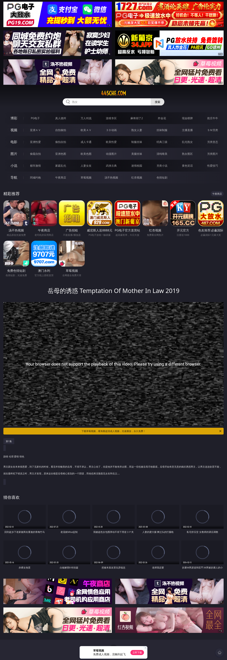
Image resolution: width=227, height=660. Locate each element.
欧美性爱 (111, 142)
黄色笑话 (187, 166)
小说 (14, 165)
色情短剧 (162, 177)
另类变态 (212, 142)
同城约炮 (35, 177)
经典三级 (162, 142)
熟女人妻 (136, 130)
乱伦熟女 (187, 142)
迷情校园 (136, 166)
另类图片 (212, 154)
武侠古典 (111, 166)
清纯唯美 (162, 154)
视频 (14, 130)
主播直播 (187, 130)
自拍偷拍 (60, 130)
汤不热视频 (111, 177)
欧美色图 (86, 154)
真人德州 (60, 118)
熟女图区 (187, 154)
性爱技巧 (212, 166)
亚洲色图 (60, 154)
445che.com (113, 93)
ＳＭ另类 (212, 130)
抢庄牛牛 (212, 118)
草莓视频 (86, 177)
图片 (14, 153)
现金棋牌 (187, 118)
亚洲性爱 (35, 142)
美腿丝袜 (136, 154)
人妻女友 (86, 166)
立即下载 (137, 652)
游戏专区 (111, 118)
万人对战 (86, 118)
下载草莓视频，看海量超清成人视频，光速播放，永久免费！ (151, 431)
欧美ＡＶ (86, 130)
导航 (14, 177)
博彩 (14, 118)
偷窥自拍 (35, 154)
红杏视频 (136, 177)
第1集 (9, 441)
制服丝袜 (136, 142)
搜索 (157, 102)
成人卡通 (86, 142)
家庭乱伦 (60, 166)
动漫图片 (111, 154)
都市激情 (35, 166)
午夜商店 (60, 177)
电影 (14, 142)
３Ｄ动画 (111, 130)
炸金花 (162, 118)
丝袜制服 (162, 130)
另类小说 (162, 166)
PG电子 (35, 118)
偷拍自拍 (60, 142)
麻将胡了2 (136, 118)
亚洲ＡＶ (35, 130)
